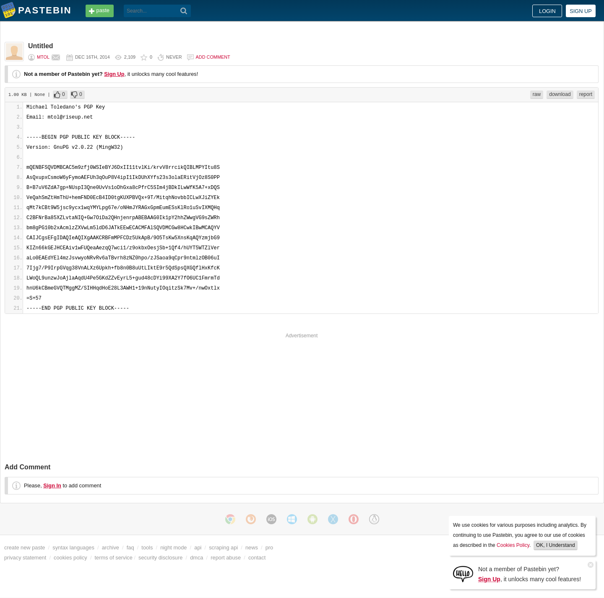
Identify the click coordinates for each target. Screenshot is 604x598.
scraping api (223, 547)
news (251, 547)
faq (130, 547)
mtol (43, 57)
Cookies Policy (513, 545)
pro (269, 547)
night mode (173, 547)
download (559, 94)
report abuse (226, 557)
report (585, 94)
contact (257, 557)
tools (147, 547)
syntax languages (73, 547)
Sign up (581, 11)
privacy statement (25, 557)
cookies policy (70, 557)
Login (547, 11)
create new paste (24, 547)
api (197, 547)
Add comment (213, 57)
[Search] (184, 11)
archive (110, 547)
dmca (196, 557)
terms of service (114, 557)
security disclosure (160, 557)
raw (537, 94)
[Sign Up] (463, 573)
